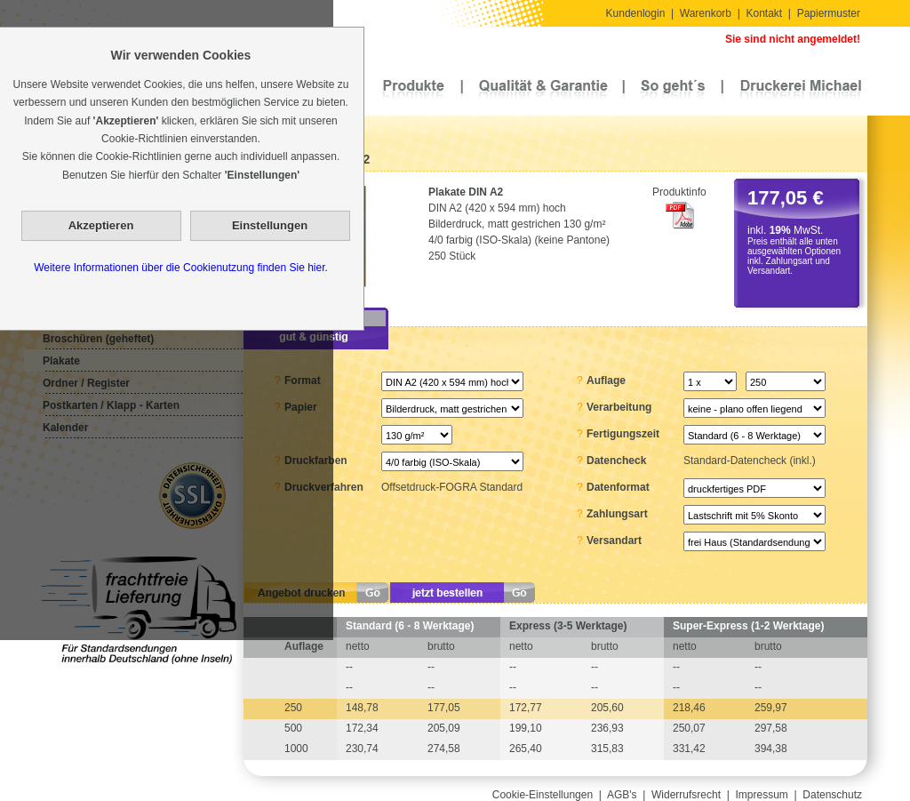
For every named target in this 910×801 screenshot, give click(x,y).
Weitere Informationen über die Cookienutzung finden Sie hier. (181, 267)
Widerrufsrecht (686, 795)
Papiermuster (828, 13)
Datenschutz (832, 795)
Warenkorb (705, 13)
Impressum (762, 795)
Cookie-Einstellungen (542, 795)
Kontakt (764, 13)
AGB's (622, 795)
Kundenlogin (636, 13)
